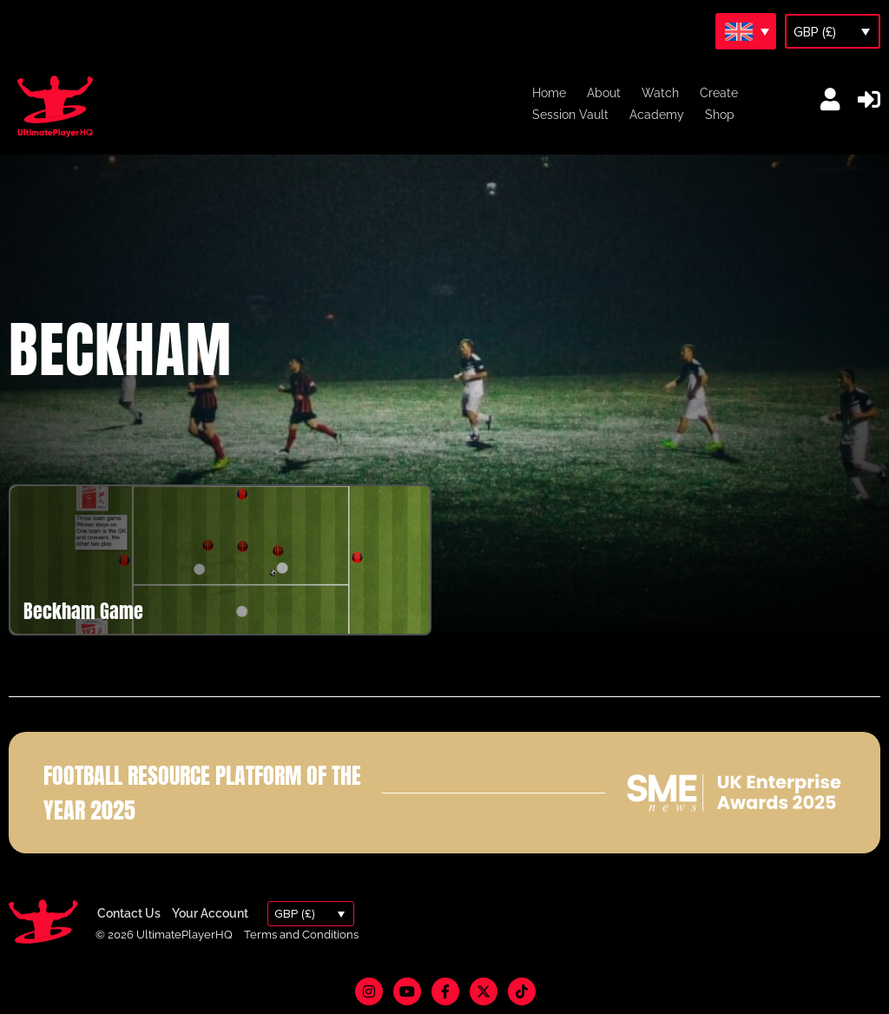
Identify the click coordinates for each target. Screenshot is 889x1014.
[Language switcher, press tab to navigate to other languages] (745, 31)
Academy (656, 115)
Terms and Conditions (301, 934)
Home (549, 93)
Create (719, 93)
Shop (719, 115)
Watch (660, 93)
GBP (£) (815, 32)
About (604, 93)
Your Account (210, 913)
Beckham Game (83, 610)
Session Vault (570, 115)
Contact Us (129, 913)
